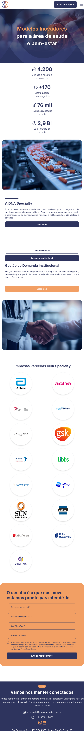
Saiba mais (42, 289)
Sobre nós (42, 224)
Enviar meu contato (42, 655)
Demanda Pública (42, 250)
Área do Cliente (65, 4)
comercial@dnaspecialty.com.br (42, 712)
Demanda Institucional (42, 258)
